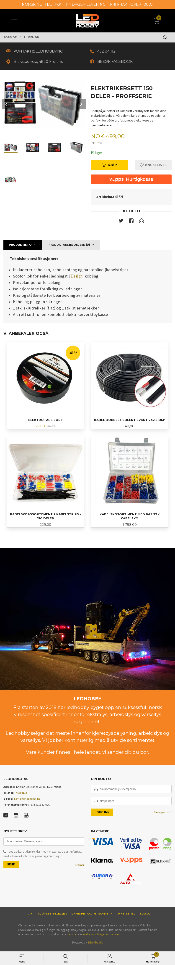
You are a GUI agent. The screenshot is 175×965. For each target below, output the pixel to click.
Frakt (29, 916)
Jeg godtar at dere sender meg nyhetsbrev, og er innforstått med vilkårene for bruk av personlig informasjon (42, 857)
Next (81, 105)
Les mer (79, 868)
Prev (7, 105)
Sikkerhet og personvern (92, 916)
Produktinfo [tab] (20, 246)
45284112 (21, 796)
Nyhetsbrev (126, 916)
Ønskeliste (153, 166)
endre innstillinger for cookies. (101, 937)
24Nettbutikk (95, 945)
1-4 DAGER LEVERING (86, 4)
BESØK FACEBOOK (116, 62)
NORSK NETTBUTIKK (41, 4)
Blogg (145, 916)
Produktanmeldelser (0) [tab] (69, 246)
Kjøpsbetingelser (52, 916)
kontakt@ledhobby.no (27, 802)
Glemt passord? (163, 815)
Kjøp (109, 166)
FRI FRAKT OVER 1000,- (131, 4)
